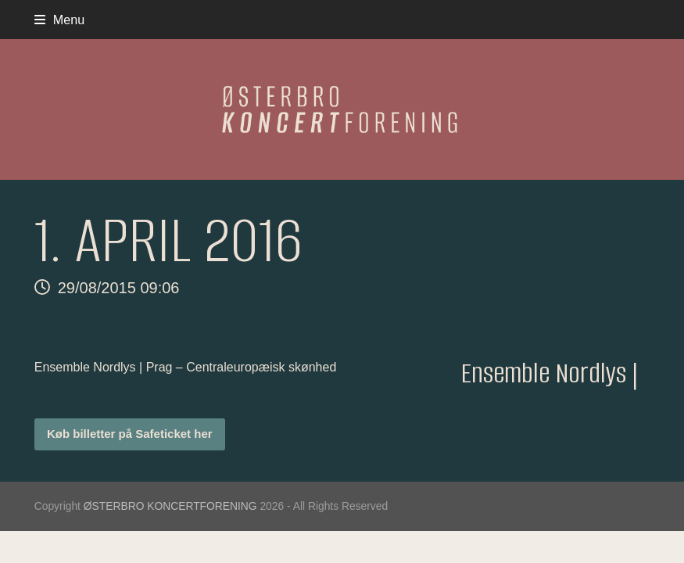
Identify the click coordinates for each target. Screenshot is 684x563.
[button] (59, 20)
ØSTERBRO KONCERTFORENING (170, 506)
